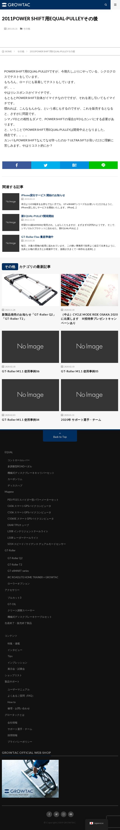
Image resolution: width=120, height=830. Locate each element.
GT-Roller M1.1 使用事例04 (21, 419)
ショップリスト (13, 675)
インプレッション (17, 662)
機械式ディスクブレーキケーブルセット (30, 616)
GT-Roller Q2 (15, 558)
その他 (26, 28)
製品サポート (12, 681)
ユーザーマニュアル (19, 689)
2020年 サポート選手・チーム (81, 419)
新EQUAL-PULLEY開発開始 (37, 216)
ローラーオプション (19, 583)
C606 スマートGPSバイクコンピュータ (29, 505)
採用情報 (12, 735)
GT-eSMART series (18, 570)
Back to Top (60, 436)
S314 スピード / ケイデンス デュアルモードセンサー (37, 543)
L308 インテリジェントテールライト (28, 531)
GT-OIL (12, 604)
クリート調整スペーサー (21, 610)
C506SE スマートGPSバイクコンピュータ (31, 518)
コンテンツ (11, 635)
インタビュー (15, 649)
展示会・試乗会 (16, 668)
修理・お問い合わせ (19, 708)
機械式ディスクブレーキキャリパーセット (31, 472)
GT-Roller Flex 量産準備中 (37, 236)
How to (12, 702)
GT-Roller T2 (15, 564)
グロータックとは (14, 714)
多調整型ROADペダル (20, 466)
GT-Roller (10, 550)
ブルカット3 (14, 597)
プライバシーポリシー (20, 741)
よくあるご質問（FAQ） (21, 695)
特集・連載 (14, 643)
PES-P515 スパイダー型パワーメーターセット (33, 499)
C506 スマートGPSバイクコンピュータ (29, 512)
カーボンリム (15, 479)
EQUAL (9, 452)
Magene (9, 491)
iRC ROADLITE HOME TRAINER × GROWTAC (33, 577)
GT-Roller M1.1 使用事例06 (21, 371)
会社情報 (12, 722)
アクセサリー (12, 589)
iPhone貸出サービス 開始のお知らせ (43, 195)
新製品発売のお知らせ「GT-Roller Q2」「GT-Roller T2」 (29, 316)
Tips (10, 656)
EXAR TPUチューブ (18, 525)
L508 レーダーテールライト (23, 537)
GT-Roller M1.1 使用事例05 (80, 371)
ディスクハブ (15, 485)
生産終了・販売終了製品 (18, 623)
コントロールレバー (19, 460)
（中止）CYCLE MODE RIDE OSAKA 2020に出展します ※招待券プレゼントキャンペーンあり (89, 319)
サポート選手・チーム (20, 728)
